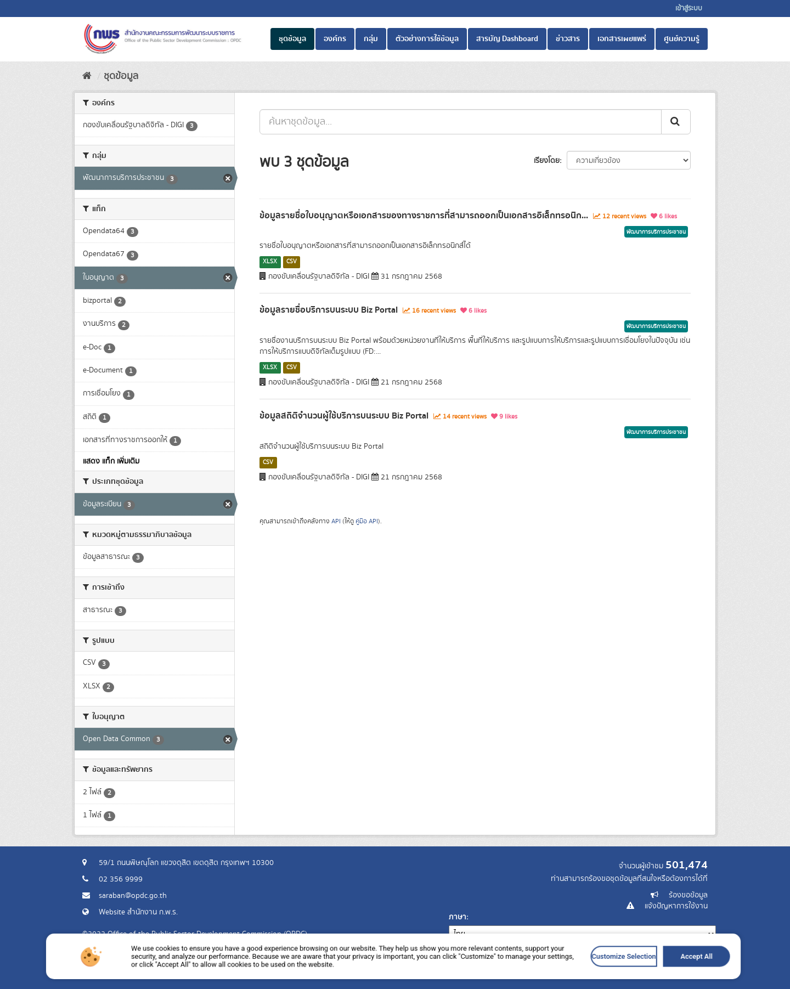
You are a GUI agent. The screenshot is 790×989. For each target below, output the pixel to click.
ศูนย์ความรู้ (681, 39)
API (336, 521)
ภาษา (457, 917)
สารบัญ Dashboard (507, 39)
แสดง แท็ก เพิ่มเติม (111, 461)
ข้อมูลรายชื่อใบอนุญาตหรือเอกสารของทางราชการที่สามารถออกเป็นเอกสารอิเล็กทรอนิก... (423, 215)
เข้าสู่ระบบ (688, 8)
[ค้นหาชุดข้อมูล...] (460, 121)
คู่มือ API (367, 521)
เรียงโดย (547, 160)
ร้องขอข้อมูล (688, 895)
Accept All (589, 974)
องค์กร (335, 39)
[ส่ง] (676, 121)
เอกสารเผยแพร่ (621, 39)
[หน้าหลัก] (87, 76)
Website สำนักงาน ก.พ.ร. (138, 912)
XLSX (270, 261)
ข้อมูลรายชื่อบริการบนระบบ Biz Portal (328, 310)
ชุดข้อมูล (292, 39)
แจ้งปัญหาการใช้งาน (676, 906)
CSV (291, 261)
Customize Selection (539, 974)
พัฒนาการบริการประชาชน (656, 232)
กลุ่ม (371, 39)
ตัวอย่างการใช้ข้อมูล (427, 39)
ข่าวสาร (568, 39)
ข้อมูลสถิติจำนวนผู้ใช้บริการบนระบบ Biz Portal (343, 416)
